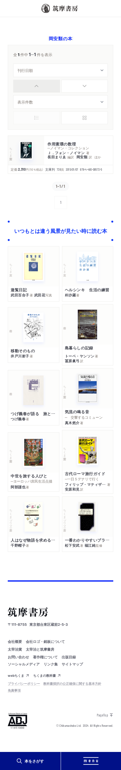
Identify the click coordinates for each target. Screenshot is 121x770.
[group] (60, 86)
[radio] (36, 86)
